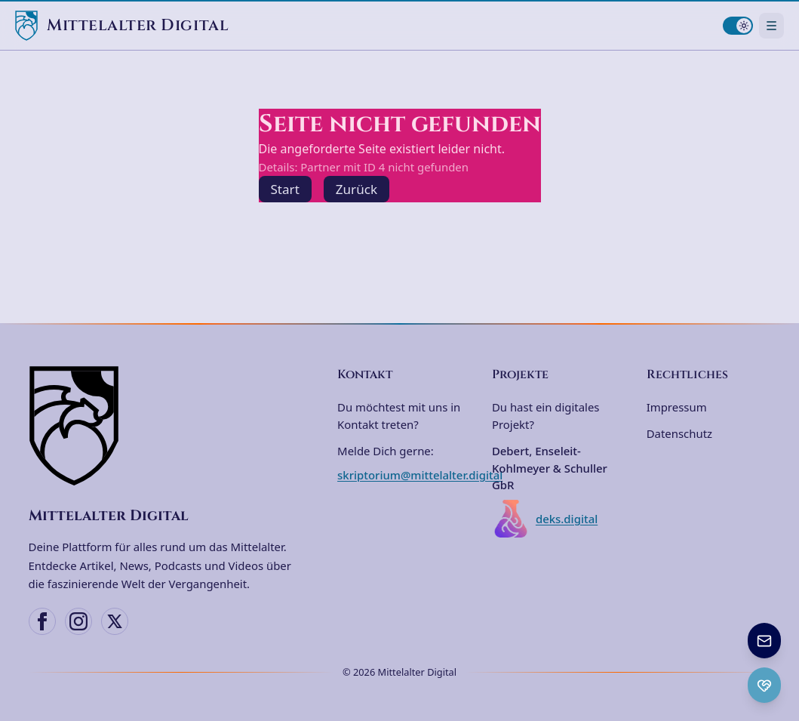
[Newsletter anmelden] (764, 640)
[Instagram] (78, 621)
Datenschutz (679, 433)
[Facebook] (42, 621)
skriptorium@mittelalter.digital (419, 474)
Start (285, 189)
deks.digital (545, 519)
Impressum (677, 406)
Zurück (356, 189)
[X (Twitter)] (114, 621)
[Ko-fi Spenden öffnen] (764, 685)
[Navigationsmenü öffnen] (771, 25)
